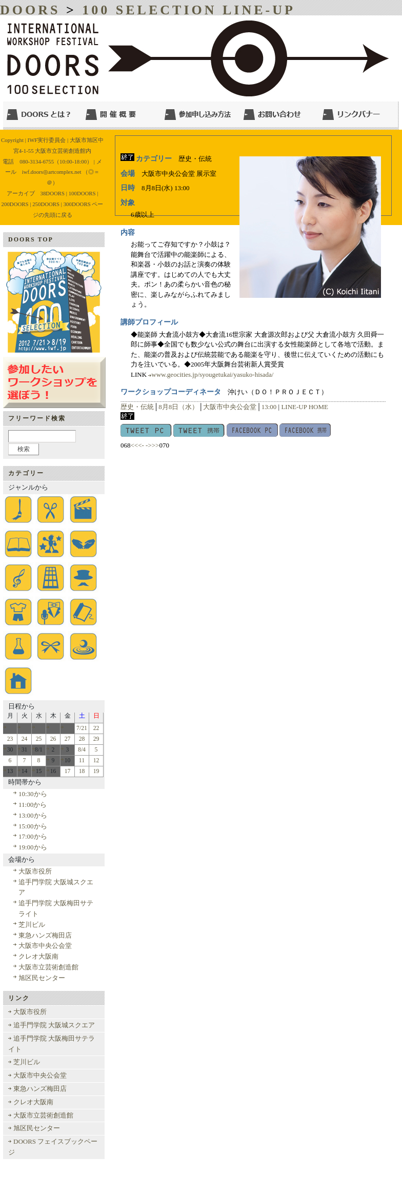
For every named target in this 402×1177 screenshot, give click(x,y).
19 (96, 771)
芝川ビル (31, 924)
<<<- (137, 445)
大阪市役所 (35, 871)
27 (68, 739)
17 (68, 771)
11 (82, 760)
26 (53, 739)
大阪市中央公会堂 (229, 407)
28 (82, 739)
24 (25, 739)
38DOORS (53, 193)
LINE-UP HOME (304, 407)
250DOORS (45, 204)
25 (39, 739)
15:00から (32, 826)
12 (96, 760)
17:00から (32, 836)
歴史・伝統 (137, 407)
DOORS (30, 10)
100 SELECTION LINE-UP (188, 10)
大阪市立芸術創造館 (48, 967)
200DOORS (15, 204)
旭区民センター (41, 978)
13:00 (269, 407)
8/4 (82, 749)
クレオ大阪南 (38, 956)
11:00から (32, 804)
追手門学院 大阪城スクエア (54, 1025)
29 (96, 739)
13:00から (32, 815)
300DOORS (77, 204)
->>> (152, 445)
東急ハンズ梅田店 (45, 935)
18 (82, 771)
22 (96, 728)
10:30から (32, 794)
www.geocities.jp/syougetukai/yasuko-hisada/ (212, 374)
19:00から (32, 847)
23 (10, 739)
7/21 (81, 728)
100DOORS (82, 193)
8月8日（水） (178, 407)
